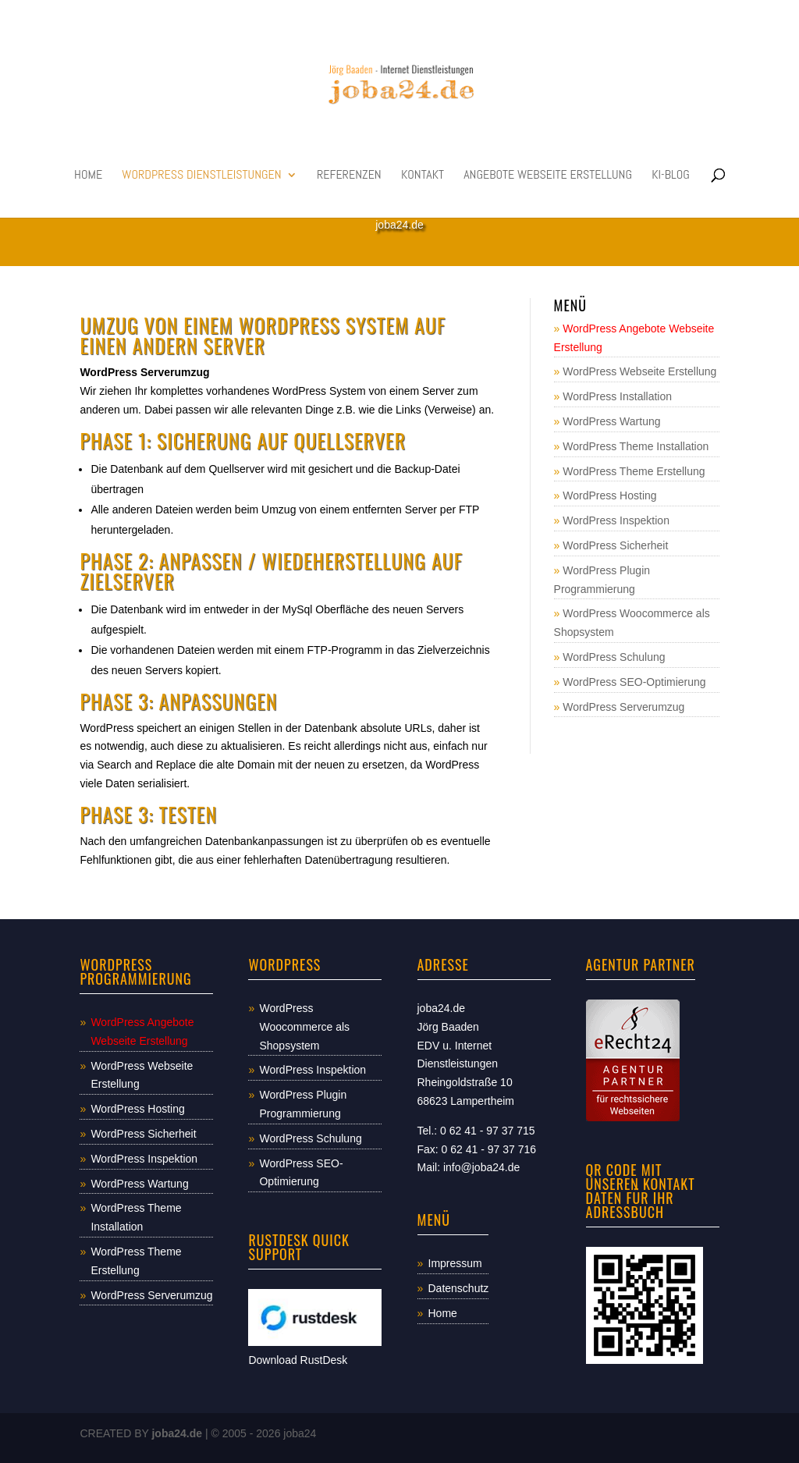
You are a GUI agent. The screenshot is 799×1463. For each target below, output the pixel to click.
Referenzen (349, 176)
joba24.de (176, 1433)
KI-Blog (671, 176)
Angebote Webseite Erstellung (547, 176)
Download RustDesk (297, 1360)
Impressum (455, 1263)
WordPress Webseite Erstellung (639, 371)
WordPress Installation (617, 396)
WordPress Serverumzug (623, 707)
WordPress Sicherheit (615, 545)
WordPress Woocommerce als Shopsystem (304, 1027)
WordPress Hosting (609, 495)
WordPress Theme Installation (635, 446)
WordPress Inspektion (616, 520)
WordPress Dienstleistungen (201, 176)
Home (88, 176)
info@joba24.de (481, 1167)
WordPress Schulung (614, 657)
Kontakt (422, 176)
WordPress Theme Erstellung (634, 471)
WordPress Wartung (611, 421)
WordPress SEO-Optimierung (634, 682)
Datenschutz (458, 1288)
